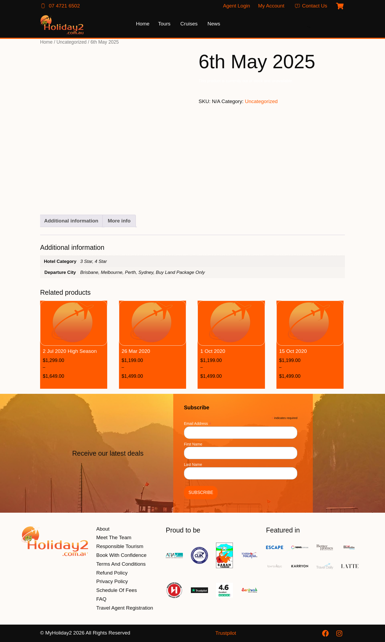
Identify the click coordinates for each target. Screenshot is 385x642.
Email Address (197, 423)
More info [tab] (119, 221)
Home (46, 42)
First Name (193, 444)
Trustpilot (225, 633)
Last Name (193, 464)
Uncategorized (71, 42)
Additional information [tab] (71, 221)
